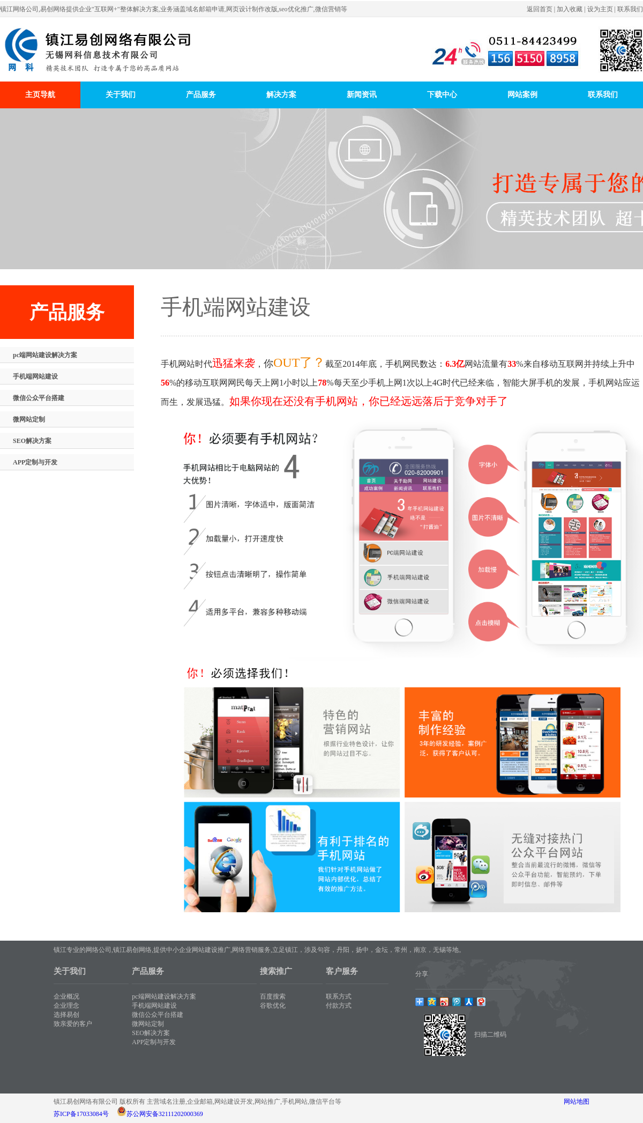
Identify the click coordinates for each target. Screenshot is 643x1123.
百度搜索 (273, 996)
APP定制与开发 (35, 462)
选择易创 (66, 1014)
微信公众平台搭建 (38, 398)
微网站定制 (29, 419)
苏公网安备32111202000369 (164, 1114)
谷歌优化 (273, 1005)
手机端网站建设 (35, 376)
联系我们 (630, 9)
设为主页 (600, 9)
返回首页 (539, 9)
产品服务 (201, 95)
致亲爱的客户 (73, 1024)
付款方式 (339, 1005)
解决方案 (281, 95)
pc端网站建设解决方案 (45, 355)
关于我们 (121, 95)
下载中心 (442, 95)
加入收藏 (569, 9)
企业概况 (66, 996)
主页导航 (40, 95)
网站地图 (576, 1101)
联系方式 (339, 996)
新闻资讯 (362, 95)
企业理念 (66, 1005)
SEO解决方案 (32, 441)
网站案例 (522, 95)
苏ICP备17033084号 (81, 1114)
